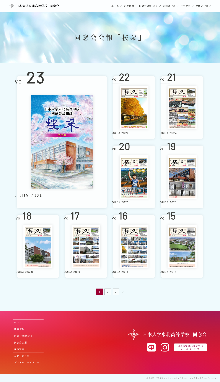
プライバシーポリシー (27, 362)
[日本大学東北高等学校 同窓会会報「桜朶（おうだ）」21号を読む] (182, 107)
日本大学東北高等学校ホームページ (190, 347)
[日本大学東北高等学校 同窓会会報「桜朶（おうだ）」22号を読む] (134, 107)
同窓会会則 (169, 6)
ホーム (115, 6)
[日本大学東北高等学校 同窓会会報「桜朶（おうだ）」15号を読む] (182, 246)
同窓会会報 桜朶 (148, 6)
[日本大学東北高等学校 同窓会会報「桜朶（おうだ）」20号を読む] (134, 177)
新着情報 (129, 6)
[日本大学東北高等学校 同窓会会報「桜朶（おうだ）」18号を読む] (37, 246)
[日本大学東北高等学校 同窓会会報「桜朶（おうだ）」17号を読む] (86, 246)
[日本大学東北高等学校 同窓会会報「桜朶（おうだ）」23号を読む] (62, 142)
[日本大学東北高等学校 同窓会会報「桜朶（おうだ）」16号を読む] (134, 246)
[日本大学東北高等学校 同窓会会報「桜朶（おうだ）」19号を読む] (182, 177)
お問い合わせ (203, 6)
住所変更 (185, 6)
